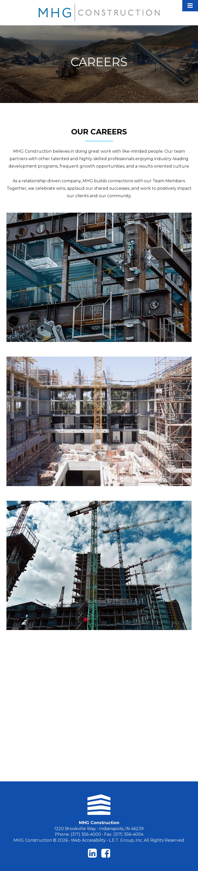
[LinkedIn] (92, 853)
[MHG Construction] (99, 804)
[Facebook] (105, 853)
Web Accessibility (88, 840)
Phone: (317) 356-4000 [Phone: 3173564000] (78, 834)
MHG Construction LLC (99, 12)
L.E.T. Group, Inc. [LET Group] (126, 840)
